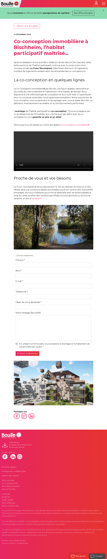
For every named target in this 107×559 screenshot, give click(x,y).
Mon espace (96, 6)
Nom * (19, 271)
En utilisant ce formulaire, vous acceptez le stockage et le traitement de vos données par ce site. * (54, 345)
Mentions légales (9, 467)
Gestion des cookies (10, 476)
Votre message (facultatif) (28, 313)
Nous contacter (10, 506)
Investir (6, 497)
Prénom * (20, 260)
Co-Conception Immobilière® (75, 125)
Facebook (17, 416)
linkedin (13, 456)
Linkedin (31, 416)
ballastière (36, 198)
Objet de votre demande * (28, 302)
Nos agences (8, 503)
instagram (19, 456)
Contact (99, 556)
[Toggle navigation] (103, 3)
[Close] (103, 10)
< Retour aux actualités (26, 26)
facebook (4, 456)
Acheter (6, 494)
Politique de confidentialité (14, 471)
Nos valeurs (8, 480)
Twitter (24, 416)
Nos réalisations (11, 486)
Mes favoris (80, 556)
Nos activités (9, 489)
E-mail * (19, 281)
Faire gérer (7, 500)
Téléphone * (22, 292)
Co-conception (10, 483)
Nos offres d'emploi (83, 13)
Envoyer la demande (27, 353)
